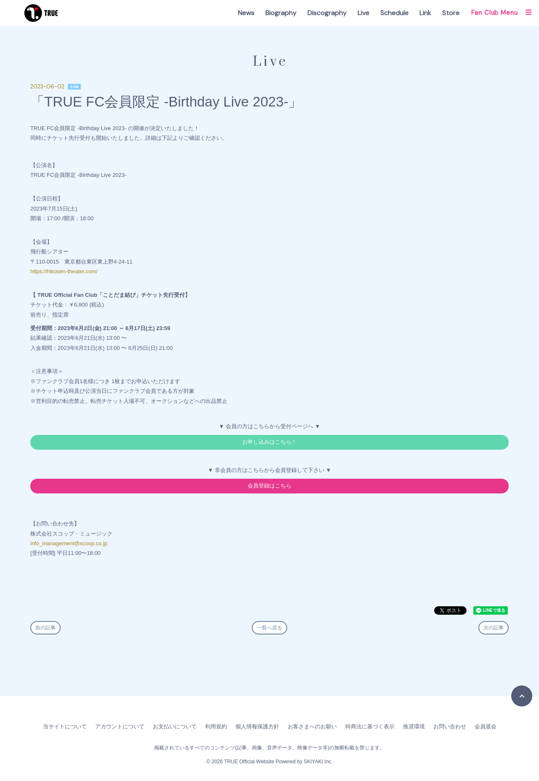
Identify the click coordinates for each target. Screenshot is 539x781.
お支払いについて (175, 726)
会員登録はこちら (269, 485)
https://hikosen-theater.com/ (64, 271)
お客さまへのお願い (312, 726)
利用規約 (216, 726)
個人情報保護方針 (257, 726)
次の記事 (493, 628)
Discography (327, 12)
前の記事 (45, 628)
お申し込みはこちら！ (269, 442)
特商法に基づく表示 (370, 726)
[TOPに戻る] (521, 695)
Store (450, 12)
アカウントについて (119, 726)
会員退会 (485, 726)
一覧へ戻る (269, 628)
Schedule (394, 12)
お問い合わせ (449, 726)
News (246, 12)
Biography (280, 12)
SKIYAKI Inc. (318, 762)
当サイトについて (65, 726)
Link (425, 12)
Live (363, 12)
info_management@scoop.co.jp (68, 543)
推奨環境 (414, 726)
